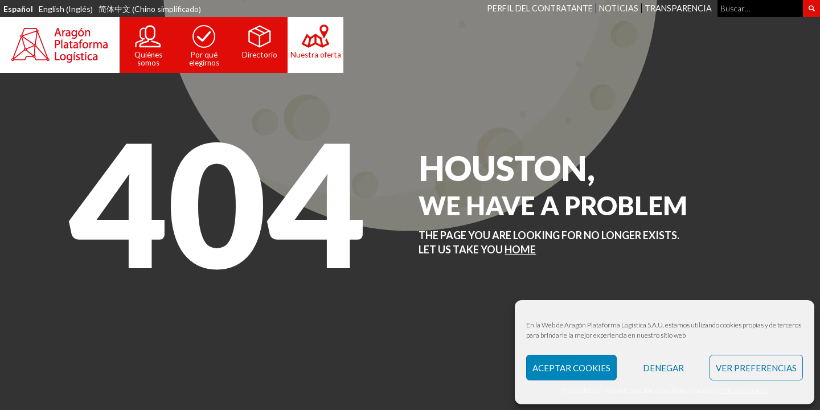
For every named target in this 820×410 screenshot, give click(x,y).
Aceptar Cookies (571, 368)
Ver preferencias (756, 368)
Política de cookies (742, 390)
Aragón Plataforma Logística (60, 45)
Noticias (618, 8)
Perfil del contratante (540, 8)
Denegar (663, 368)
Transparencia (678, 8)
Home (520, 249)
